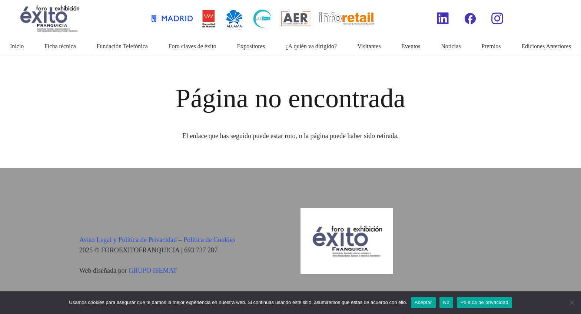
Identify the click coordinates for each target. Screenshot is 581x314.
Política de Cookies (209, 239)
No (446, 302)
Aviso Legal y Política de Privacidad (128, 239)
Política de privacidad (484, 302)
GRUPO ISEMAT (153, 270)
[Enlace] (346, 18)
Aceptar (423, 302)
